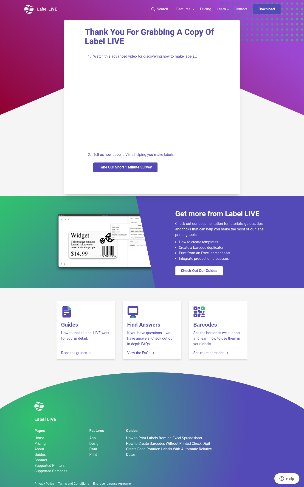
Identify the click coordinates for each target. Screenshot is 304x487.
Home (39, 438)
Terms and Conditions (73, 483)
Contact (241, 9)
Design (95, 443)
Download (267, 9)
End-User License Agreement (113, 483)
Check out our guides (199, 271)
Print (93, 454)
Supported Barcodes (50, 471)
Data (93, 449)
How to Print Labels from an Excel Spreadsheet (164, 438)
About (39, 449)
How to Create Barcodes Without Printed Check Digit (168, 443)
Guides (40, 454)
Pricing (205, 9)
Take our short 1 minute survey (125, 167)
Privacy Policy (44, 483)
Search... (161, 9)
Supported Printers (49, 465)
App (92, 438)
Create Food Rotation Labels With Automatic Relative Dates (169, 452)
